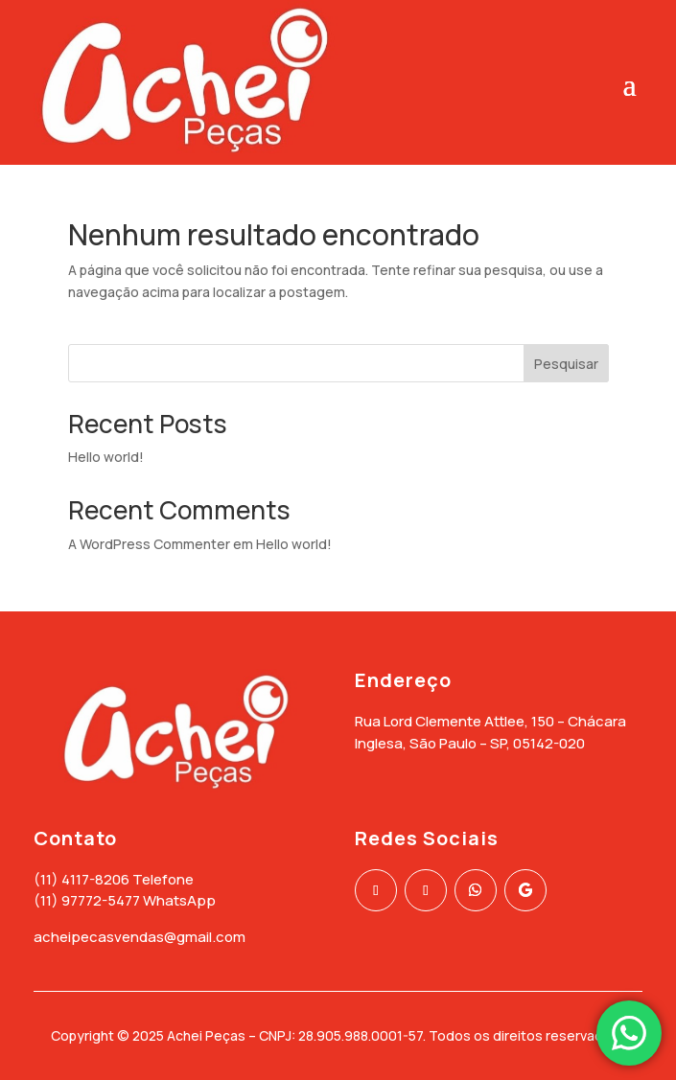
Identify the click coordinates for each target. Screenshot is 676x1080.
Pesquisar (566, 364)
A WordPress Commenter (149, 544)
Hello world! (106, 457)
